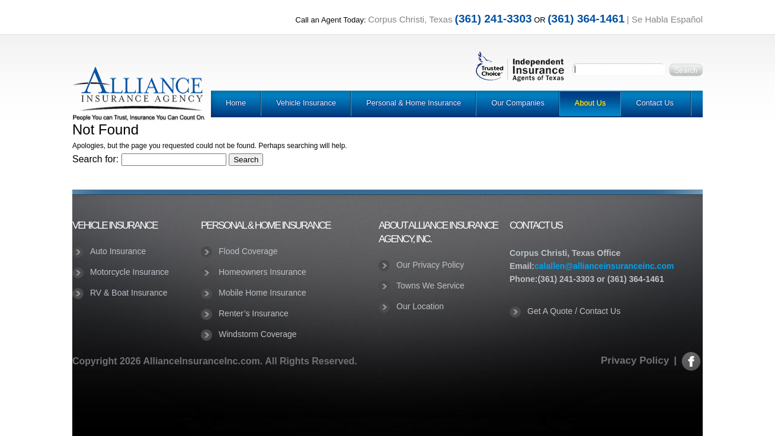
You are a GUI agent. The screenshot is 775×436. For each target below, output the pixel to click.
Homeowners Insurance (262, 272)
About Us (590, 102)
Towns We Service (430, 285)
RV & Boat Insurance (128, 292)
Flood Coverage (248, 251)
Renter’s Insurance (254, 313)
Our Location (420, 306)
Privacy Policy (635, 360)
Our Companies (518, 102)
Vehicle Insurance (306, 102)
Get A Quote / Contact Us (573, 311)
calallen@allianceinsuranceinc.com (604, 266)
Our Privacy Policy (430, 265)
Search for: (95, 159)
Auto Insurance (118, 251)
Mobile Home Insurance (262, 292)
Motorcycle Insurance (129, 272)
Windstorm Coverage (258, 334)
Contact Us (654, 102)
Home (236, 102)
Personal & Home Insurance (413, 102)
